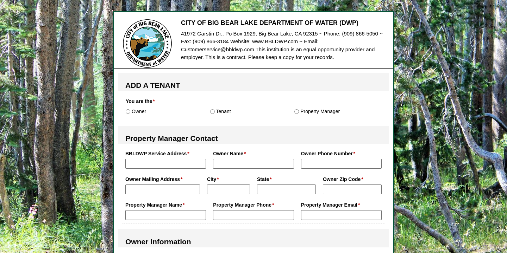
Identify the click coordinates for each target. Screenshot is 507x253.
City (211, 179)
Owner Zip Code (342, 179)
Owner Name (228, 153)
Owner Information (158, 242)
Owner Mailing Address (152, 179)
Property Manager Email (329, 205)
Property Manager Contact (171, 138)
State (263, 179)
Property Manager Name (153, 205)
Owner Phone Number (327, 153)
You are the (139, 101)
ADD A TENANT (152, 85)
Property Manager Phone (242, 205)
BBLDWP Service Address (156, 153)
